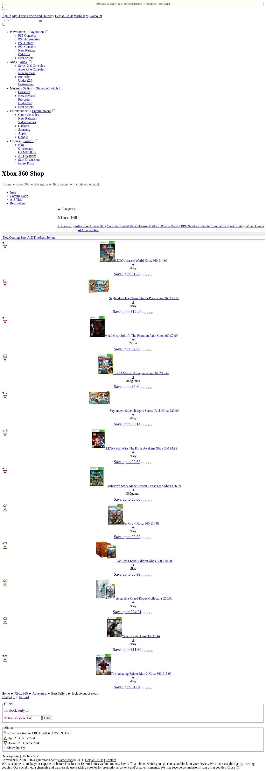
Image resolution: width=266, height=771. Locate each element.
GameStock (66, 760)
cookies (17, 763)
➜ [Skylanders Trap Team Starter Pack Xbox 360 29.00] (133, 302)
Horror (143, 226)
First (5, 697)
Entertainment (20, 111)
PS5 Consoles (27, 35)
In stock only (14, 710)
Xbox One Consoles (31, 69)
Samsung (24, 129)
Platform (154, 226)
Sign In (6, 16)
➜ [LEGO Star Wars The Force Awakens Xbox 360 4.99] (133, 452)
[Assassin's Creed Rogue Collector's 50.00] (133, 598)
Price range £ (14, 717)
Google (23, 137)
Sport (230, 226)
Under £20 (25, 80)
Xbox (14, 62)
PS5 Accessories (29, 39)
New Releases (27, 118)
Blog (21, 145)
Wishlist (79, 16)
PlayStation (19, 32)
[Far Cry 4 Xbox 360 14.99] (134, 523)
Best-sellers (26, 58)
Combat (123, 226)
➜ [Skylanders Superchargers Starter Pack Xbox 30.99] (133, 414)
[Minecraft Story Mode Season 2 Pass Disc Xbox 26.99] (134, 486)
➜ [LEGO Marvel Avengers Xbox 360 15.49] (133, 377)
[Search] (40, 21)
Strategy (240, 226)
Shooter (205, 226)
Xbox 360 (21, 693)
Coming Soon (19, 196)
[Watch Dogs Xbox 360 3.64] (133, 636)
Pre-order (24, 77)
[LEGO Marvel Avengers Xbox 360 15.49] (133, 373)
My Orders (19, 16)
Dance (133, 226)
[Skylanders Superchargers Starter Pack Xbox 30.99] (134, 410)
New (13, 192)
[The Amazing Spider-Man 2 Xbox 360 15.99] (133, 673)
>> (20, 697)
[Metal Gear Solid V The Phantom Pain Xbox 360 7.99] (134, 335)
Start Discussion (29, 159)
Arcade (94, 226)
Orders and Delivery (40, 16)
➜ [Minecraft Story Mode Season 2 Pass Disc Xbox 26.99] (133, 490)
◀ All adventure (88, 230)
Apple (22, 133)
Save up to (127, 274)
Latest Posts (26, 163)
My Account (94, 16)
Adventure (81, 226)
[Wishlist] (5, 9)
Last (26, 697)
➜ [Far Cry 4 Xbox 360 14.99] (133, 527)
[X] (238, 767)
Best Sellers (18, 203)
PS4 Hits (24, 54)
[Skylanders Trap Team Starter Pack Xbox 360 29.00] (134, 298)
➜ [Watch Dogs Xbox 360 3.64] (133, 640)
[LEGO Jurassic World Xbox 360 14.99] (133, 260)
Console (112, 226)
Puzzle (165, 226)
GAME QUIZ (27, 152)
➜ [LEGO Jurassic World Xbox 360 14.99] (133, 264)
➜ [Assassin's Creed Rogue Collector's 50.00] (133, 602)
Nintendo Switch (22, 88)
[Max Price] (34, 718)
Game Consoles (28, 114)
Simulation (218, 226)
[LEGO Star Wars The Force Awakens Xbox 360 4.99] (133, 448)
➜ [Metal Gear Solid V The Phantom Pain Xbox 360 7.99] (133, 339)
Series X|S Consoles (31, 65)
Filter (47, 717)
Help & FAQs (64, 16)
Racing (175, 226)
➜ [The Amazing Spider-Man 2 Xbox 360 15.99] (133, 677)
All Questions (27, 156)
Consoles (24, 92)
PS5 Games (25, 43)
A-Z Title (16, 199)
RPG (183, 226)
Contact (111, 760)
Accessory (67, 226)
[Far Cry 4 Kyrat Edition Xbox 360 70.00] (134, 561)
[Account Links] (3, 13)
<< (10, 697)
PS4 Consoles (27, 46)
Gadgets (23, 126)
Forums (16, 141)
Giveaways (25, 148)
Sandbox (193, 226)
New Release (26, 50)
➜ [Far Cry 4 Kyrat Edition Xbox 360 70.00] (133, 565)
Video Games (27, 122)
